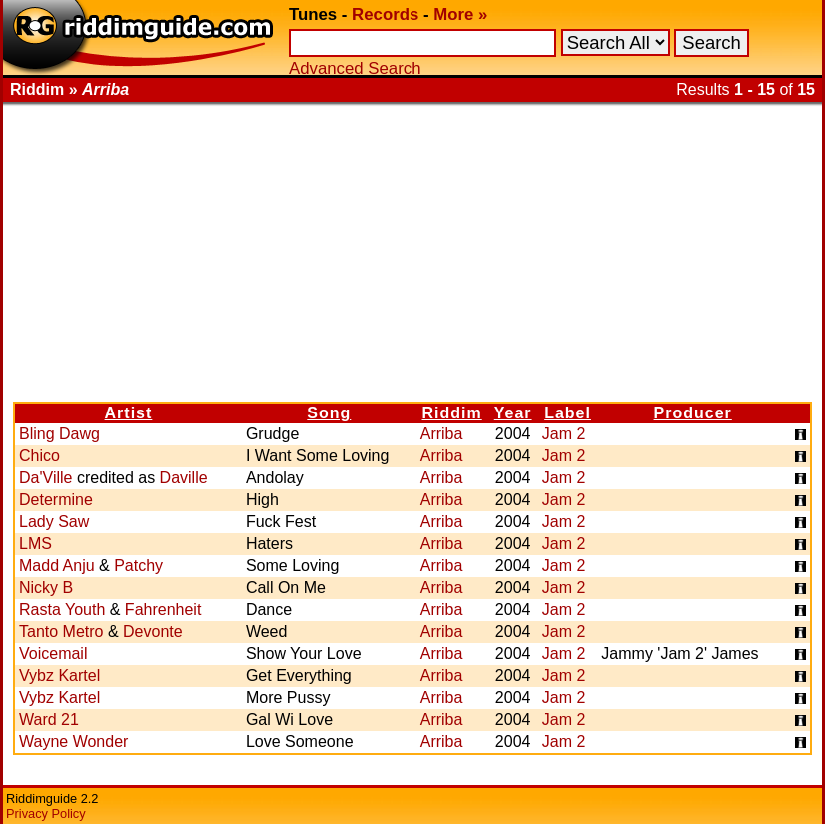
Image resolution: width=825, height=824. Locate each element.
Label (567, 413)
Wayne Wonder (73, 741)
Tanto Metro (61, 631)
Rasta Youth (62, 609)
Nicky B (46, 587)
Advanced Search (354, 68)
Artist (129, 413)
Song (329, 413)
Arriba (441, 433)
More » (460, 14)
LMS (35, 543)
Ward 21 (49, 719)
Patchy (138, 565)
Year (513, 413)
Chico (39, 455)
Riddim (452, 413)
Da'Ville (45, 477)
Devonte (153, 631)
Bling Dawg (59, 433)
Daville (184, 477)
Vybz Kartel (59, 675)
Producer (693, 413)
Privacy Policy (46, 813)
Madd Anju (57, 565)
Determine (56, 499)
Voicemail (53, 653)
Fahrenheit (163, 609)
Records (385, 14)
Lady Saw (54, 521)
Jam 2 (564, 433)
